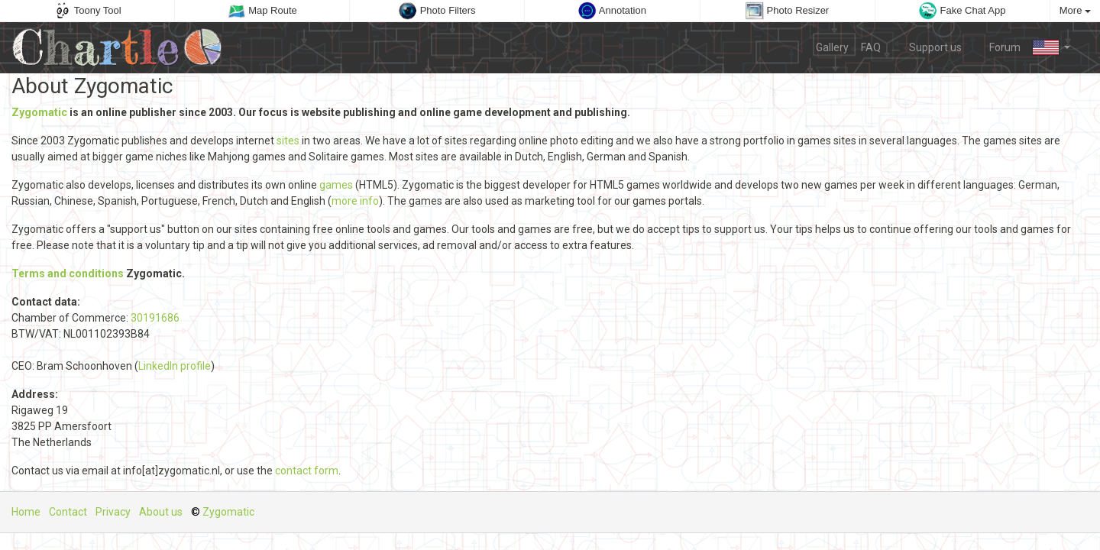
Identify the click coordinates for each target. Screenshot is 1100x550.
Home (25, 512)
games (336, 185)
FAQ (871, 47)
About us (161, 512)
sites (288, 140)
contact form (306, 470)
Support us (927, 46)
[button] (1051, 47)
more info (355, 201)
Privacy (113, 512)
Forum (997, 46)
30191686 (155, 318)
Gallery (832, 47)
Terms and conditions (67, 273)
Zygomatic (39, 112)
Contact (68, 512)
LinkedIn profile (174, 366)
